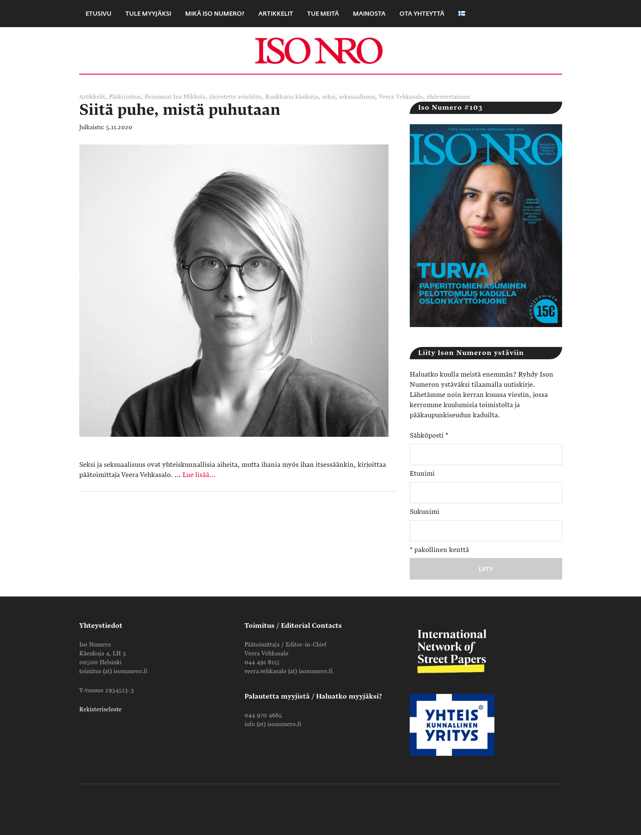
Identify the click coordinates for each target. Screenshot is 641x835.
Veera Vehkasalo (401, 96)
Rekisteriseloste (100, 709)
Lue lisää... (199, 475)
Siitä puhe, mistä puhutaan (179, 110)
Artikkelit (92, 96)
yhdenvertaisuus (448, 96)
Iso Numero (320, 50)
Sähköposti (429, 435)
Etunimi (422, 473)
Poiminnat (158, 96)
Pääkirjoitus (125, 96)
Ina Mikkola (189, 96)
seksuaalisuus (357, 96)
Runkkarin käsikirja (291, 96)
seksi (328, 96)
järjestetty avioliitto (235, 96)
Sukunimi (424, 512)
